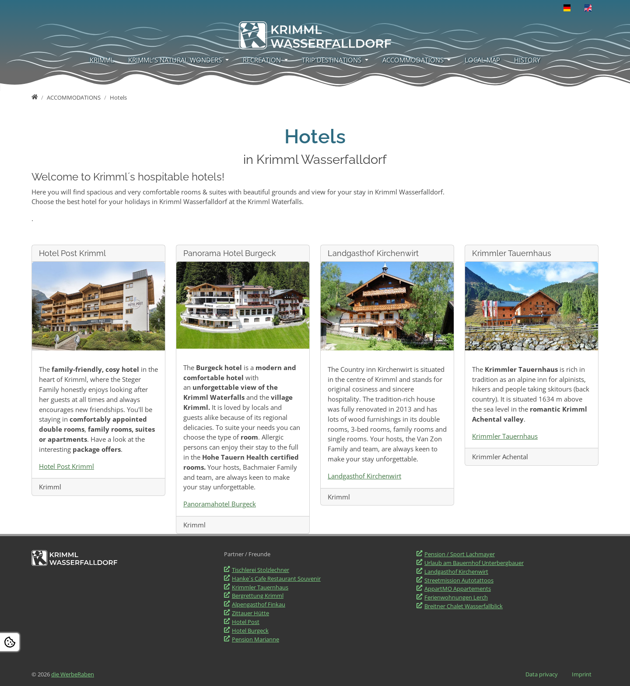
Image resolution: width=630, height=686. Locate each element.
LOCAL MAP (482, 59)
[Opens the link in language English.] (588, 8)
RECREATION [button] (263, 59)
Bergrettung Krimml (258, 595)
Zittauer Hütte (250, 613)
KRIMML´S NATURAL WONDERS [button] (176, 59)
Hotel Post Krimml (66, 466)
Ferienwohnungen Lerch (456, 597)
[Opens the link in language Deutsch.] (567, 8)
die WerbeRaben (72, 674)
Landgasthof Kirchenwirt (364, 475)
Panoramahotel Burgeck (219, 503)
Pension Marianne (255, 639)
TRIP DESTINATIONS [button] (332, 59)
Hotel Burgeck (250, 630)
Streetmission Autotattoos (459, 580)
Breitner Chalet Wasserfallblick (463, 606)
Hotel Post (245, 622)
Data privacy (541, 674)
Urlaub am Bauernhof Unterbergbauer (474, 563)
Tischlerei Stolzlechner (260, 570)
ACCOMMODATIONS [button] (413, 59)
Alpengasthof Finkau (258, 604)
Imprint (582, 674)
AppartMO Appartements (457, 588)
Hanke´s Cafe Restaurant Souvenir (276, 578)
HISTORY (527, 59)
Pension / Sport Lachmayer (459, 554)
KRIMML (102, 59)
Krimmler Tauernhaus (505, 436)
